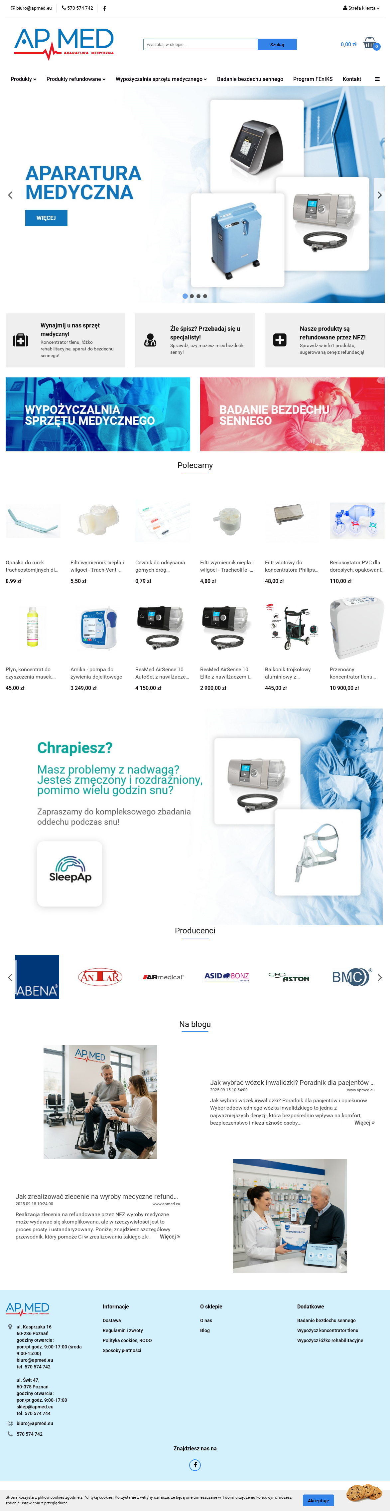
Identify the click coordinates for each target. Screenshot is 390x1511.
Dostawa (112, 1320)
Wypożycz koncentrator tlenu (327, 1330)
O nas (206, 1320)
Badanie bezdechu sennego (250, 79)
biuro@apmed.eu (35, 1423)
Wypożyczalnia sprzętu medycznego (161, 79)
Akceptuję (318, 1500)
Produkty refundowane (76, 79)
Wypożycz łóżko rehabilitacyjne (330, 1340)
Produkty (24, 79)
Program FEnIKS (313, 79)
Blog (205, 1330)
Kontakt (352, 79)
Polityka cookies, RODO (127, 1340)
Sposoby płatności (122, 1350)
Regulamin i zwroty (123, 1330)
